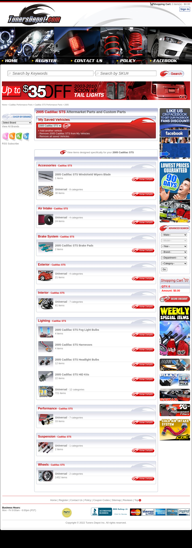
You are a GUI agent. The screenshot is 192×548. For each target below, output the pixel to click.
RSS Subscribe (16, 142)
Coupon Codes (101, 500)
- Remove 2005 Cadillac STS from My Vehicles (64, 133)
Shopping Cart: (171, 4)
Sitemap (116, 500)
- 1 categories (69, 445)
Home (4, 105)
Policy (87, 500)
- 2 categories (69, 473)
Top (138, 500)
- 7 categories (69, 301)
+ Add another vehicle (50, 130)
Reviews (127, 500)
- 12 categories (69, 389)
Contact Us (76, 500)
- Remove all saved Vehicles (53, 136)
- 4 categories (69, 217)
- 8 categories (69, 189)
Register (63, 500)
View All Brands (10, 126)
